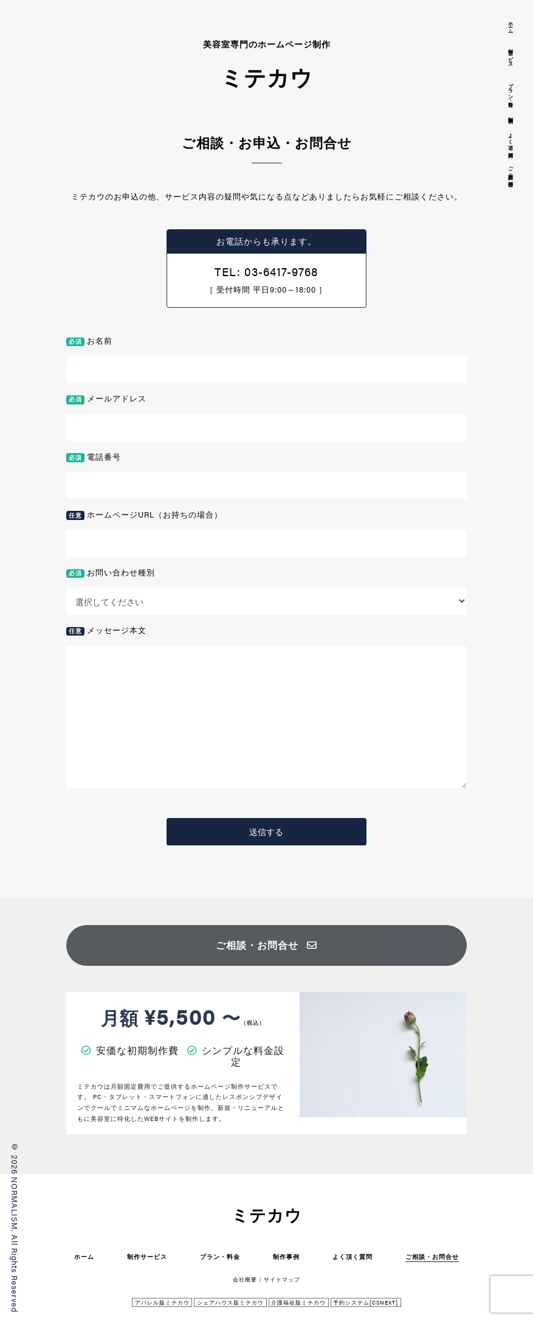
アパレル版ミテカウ (162, 1302)
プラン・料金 (220, 1256)
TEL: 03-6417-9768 (266, 271)
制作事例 (286, 1256)
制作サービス (147, 1256)
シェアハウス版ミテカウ (230, 1302)
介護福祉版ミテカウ (298, 1302)
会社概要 (245, 1279)
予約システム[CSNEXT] (365, 1302)
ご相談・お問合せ (266, 945)
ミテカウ (267, 1215)
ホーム (84, 1256)
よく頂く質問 (352, 1256)
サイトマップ (282, 1279)
